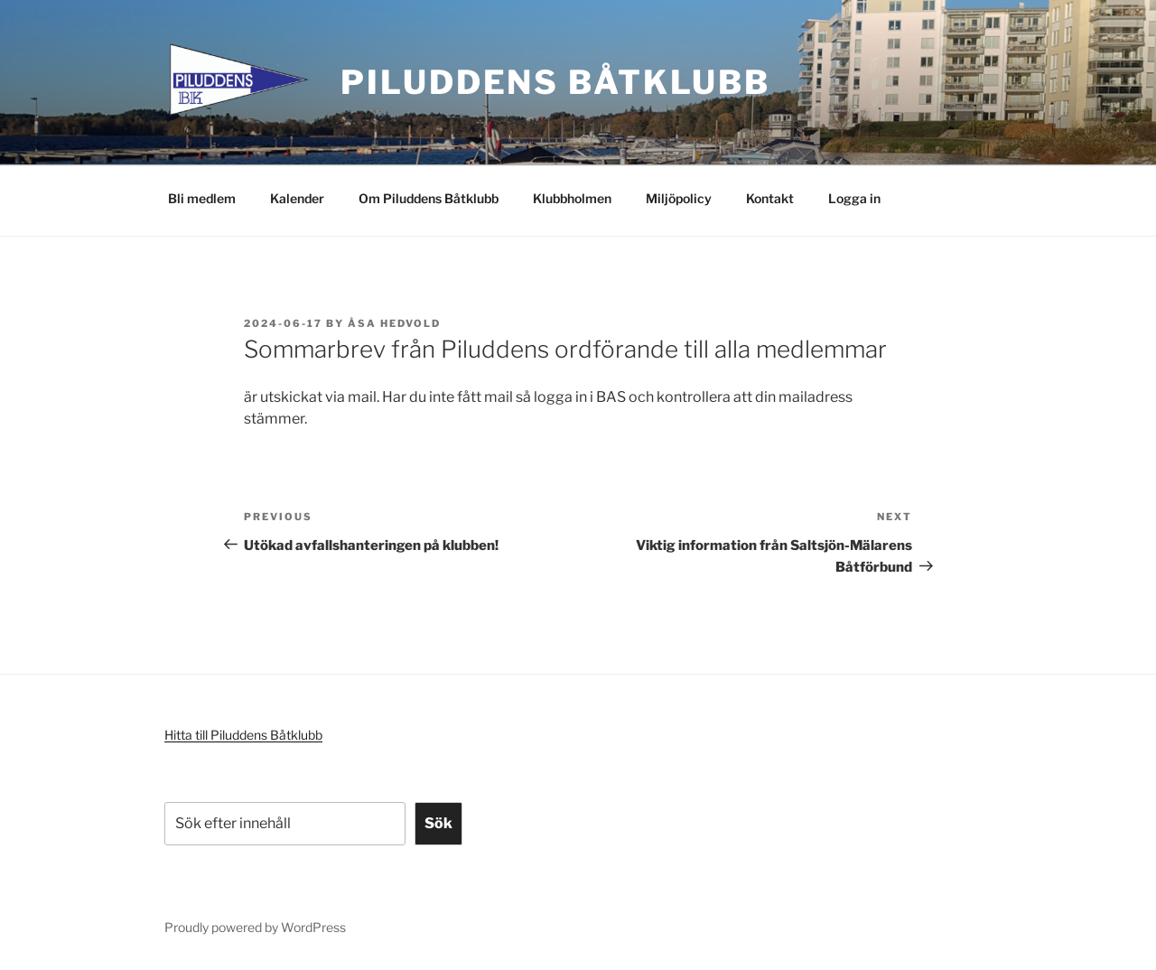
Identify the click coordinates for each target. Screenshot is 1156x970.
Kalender (297, 198)
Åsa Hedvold (394, 323)
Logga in (854, 198)
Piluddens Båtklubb (555, 82)
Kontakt (770, 198)
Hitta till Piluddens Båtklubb (243, 734)
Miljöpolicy (679, 198)
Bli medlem (202, 198)
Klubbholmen (572, 198)
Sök (438, 823)
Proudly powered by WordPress (255, 927)
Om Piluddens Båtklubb (429, 198)
